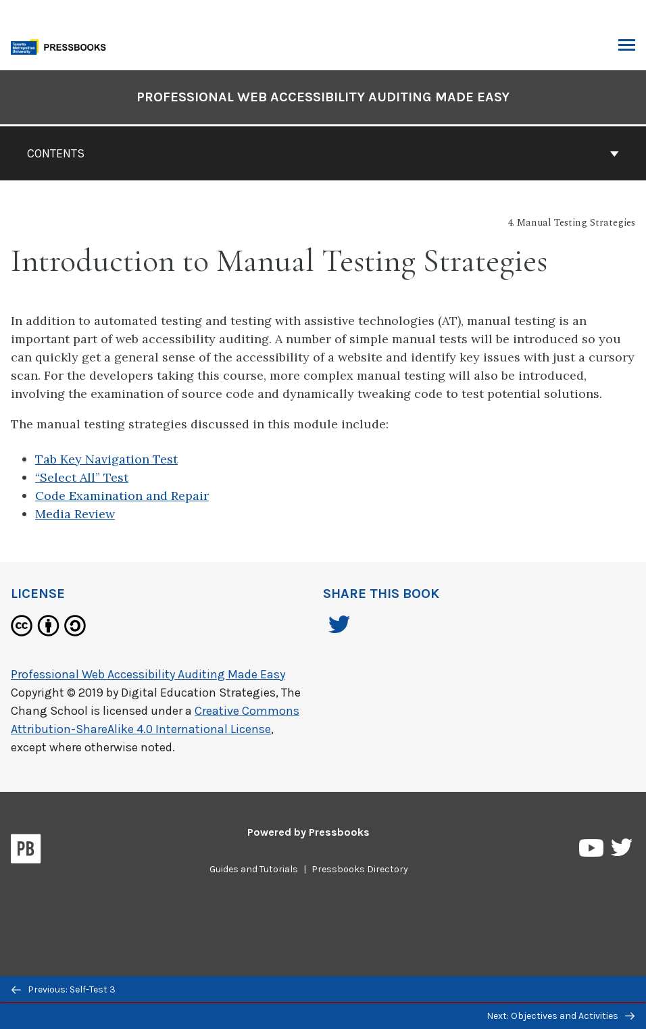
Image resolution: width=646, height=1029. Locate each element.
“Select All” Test (81, 477)
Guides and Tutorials (253, 869)
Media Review (75, 514)
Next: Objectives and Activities (561, 1016)
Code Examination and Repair (122, 495)
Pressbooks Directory (360, 869)
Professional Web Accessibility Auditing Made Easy (148, 674)
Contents (323, 153)
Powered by (308, 832)
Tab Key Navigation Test (106, 459)
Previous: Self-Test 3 (63, 989)
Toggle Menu (626, 47)
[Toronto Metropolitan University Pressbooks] (62, 45)
